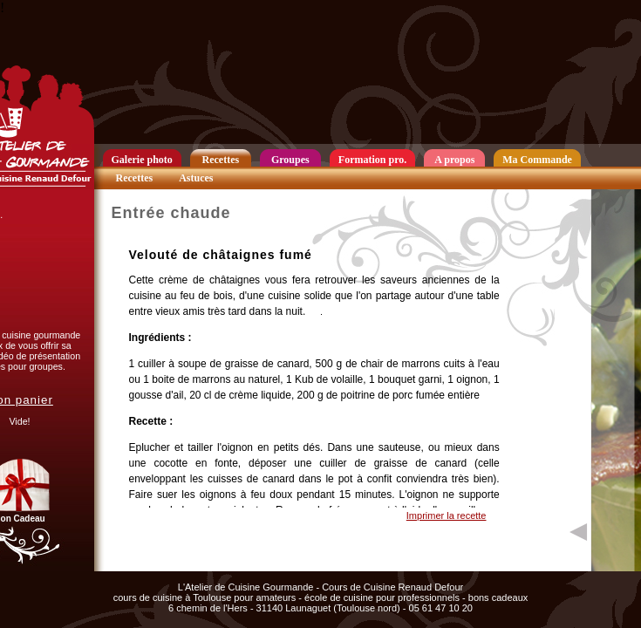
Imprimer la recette (446, 515)
